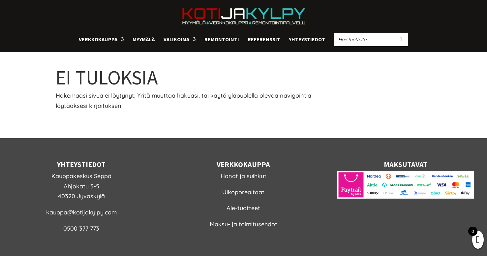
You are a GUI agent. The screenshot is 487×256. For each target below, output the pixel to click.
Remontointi (221, 40)
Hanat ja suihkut (243, 176)
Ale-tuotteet (243, 208)
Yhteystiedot (307, 40)
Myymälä (144, 40)
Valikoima (176, 40)
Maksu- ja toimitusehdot (243, 224)
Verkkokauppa (98, 40)
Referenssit (264, 40)
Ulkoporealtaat (243, 192)
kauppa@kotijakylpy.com (81, 212)
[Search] (401, 39)
